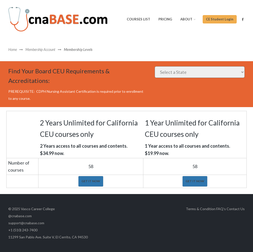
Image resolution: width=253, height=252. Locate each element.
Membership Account (40, 50)
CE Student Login (219, 19)
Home (12, 50)
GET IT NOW (90, 181)
